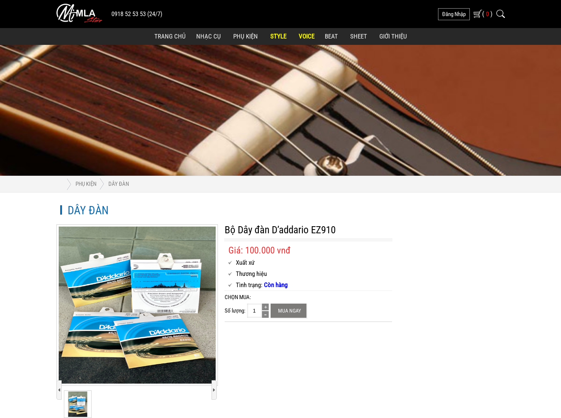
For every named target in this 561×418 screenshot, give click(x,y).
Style (278, 36)
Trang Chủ (170, 36)
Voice (306, 36)
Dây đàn (118, 184)
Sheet (358, 36)
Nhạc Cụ (208, 36)
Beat (331, 36)
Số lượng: (235, 310)
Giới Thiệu (393, 36)
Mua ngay (289, 311)
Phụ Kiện (245, 36)
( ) (487, 14)
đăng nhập (454, 14)
